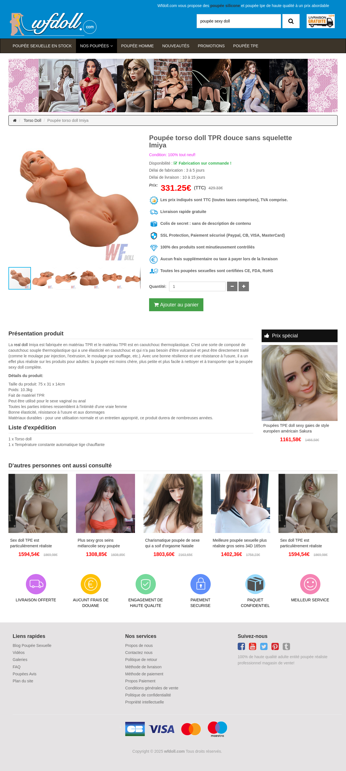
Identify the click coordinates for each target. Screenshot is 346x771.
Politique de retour (141, 659)
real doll (21, 344)
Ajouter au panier (179, 305)
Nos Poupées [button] (94, 46)
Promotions (211, 46)
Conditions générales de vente (151, 688)
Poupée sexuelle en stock (42, 46)
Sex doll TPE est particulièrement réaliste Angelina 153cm (31, 543)
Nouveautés (175, 46)
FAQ (17, 667)
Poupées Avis (25, 674)
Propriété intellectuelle (144, 702)
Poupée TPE (245, 46)
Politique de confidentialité (148, 695)
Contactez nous (138, 652)
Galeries (20, 659)
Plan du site (23, 681)
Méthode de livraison (143, 667)
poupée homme (137, 46)
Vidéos (19, 652)
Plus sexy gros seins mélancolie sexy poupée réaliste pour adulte (99, 543)
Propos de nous (139, 645)
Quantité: (157, 286)
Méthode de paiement (144, 674)
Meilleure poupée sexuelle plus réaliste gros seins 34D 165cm (240, 543)
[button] (13, 200)
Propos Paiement (140, 681)
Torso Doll (32, 120)
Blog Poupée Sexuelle (32, 645)
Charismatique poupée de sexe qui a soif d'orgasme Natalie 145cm (172, 543)
